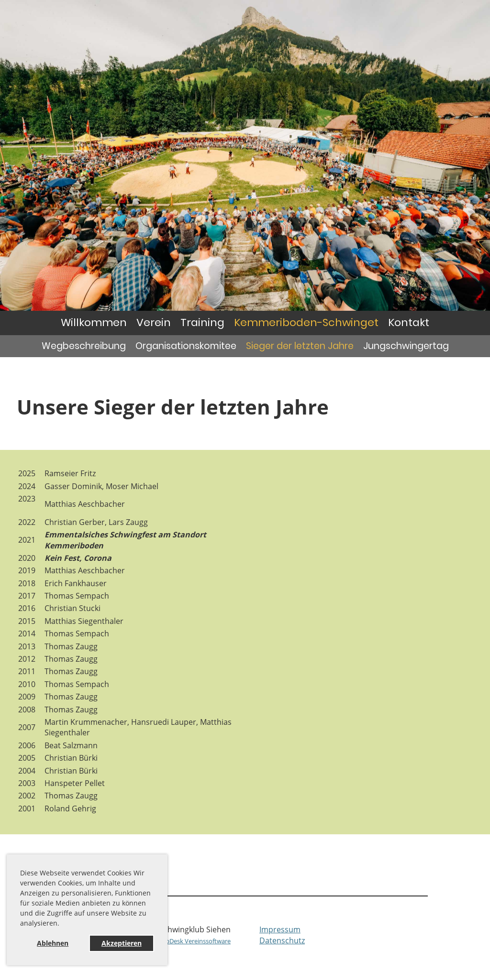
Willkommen (94, 322)
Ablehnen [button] (52, 943)
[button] (62, 924)
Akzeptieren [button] (121, 943)
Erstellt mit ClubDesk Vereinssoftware (177, 941)
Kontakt (408, 322)
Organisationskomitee (185, 345)
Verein (153, 322)
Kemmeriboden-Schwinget (306, 322)
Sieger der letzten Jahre (300, 345)
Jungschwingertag (406, 345)
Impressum (280, 929)
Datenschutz (282, 940)
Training (202, 322)
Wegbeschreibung (84, 345)
